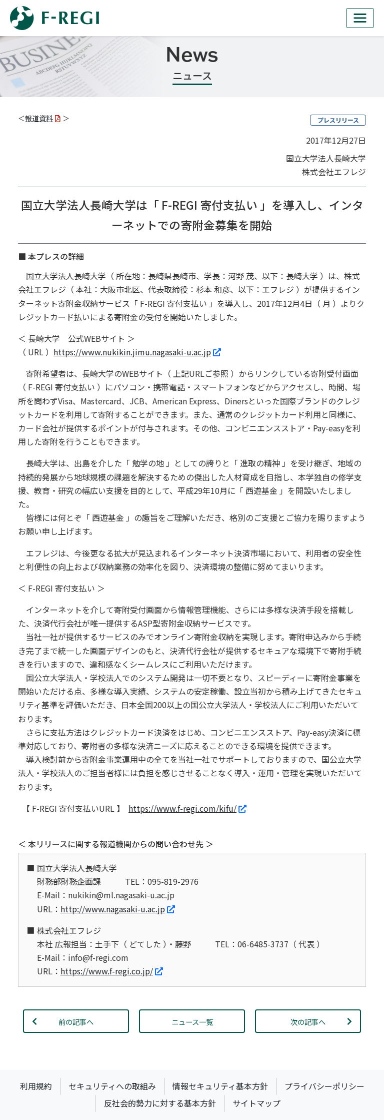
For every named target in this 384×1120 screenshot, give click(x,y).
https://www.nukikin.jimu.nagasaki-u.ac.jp (137, 352)
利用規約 (36, 1086)
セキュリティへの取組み (112, 1086)
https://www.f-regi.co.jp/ (111, 971)
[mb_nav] (360, 18)
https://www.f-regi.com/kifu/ (187, 808)
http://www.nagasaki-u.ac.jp (117, 909)
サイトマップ (256, 1103)
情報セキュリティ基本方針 (220, 1086)
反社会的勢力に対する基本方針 (160, 1103)
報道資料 (42, 118)
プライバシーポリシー (324, 1086)
